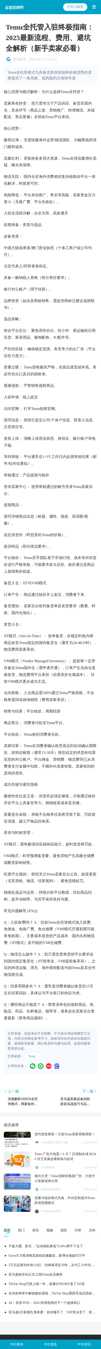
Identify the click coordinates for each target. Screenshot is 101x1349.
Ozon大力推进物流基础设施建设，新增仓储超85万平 (47, 1255)
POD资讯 (84, 1344)
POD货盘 (50, 1344)
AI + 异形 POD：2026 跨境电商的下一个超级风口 (44, 1303)
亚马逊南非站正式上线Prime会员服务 (36, 1274)
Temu (32, 1056)
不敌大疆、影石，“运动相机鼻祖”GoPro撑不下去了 (46, 1246)
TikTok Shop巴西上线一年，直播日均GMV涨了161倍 (47, 1284)
